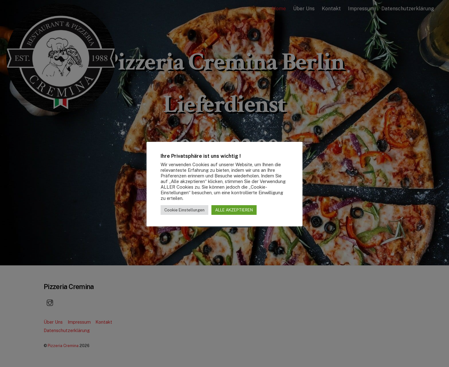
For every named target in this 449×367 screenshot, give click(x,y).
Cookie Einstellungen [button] (184, 210)
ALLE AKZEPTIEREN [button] (234, 210)
